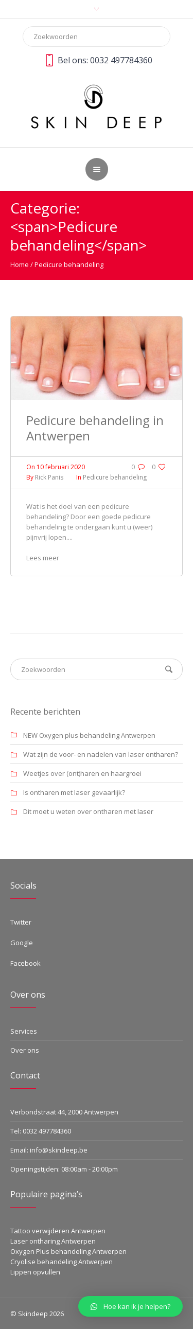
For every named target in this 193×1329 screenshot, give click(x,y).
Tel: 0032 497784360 (40, 1131)
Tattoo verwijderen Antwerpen (58, 1230)
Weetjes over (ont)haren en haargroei (82, 773)
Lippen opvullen (35, 1272)
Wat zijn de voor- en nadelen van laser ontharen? (100, 754)
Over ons (24, 1050)
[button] (130, 1306)
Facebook (25, 963)
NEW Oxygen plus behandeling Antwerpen (89, 735)
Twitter (20, 922)
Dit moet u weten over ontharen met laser (88, 811)
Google (21, 942)
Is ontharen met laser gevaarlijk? (74, 792)
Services (23, 1031)
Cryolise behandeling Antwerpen (61, 1261)
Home (19, 264)
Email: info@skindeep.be (48, 1150)
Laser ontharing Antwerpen (53, 1241)
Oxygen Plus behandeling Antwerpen (68, 1251)
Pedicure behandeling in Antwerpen (95, 428)
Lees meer (42, 557)
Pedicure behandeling (68, 264)
